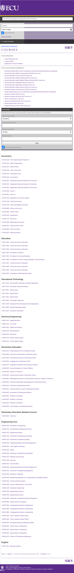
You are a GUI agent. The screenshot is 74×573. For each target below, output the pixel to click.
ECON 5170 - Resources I (9, 218)
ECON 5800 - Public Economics (11, 229)
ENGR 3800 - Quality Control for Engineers (14, 502)
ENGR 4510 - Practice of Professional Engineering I (16, 536)
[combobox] (37, 18)
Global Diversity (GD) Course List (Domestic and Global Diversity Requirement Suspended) (30, 92)
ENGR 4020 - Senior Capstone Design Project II (15, 519)
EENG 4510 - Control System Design (12, 341)
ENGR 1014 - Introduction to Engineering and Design (17, 436)
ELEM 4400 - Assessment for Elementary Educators (16, 392)
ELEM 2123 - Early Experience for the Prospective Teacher (18, 351)
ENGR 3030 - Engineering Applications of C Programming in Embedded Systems (25, 477)
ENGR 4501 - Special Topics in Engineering (14, 526)
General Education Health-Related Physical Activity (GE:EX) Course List (25, 80)
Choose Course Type (8, 129)
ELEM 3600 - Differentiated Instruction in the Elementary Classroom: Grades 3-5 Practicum (27, 378)
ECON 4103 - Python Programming (12, 163)
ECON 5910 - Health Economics (11, 232)
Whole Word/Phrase (9, 32)
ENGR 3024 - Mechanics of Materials (12, 474)
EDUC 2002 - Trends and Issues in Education (15, 245)
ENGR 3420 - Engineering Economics (12, 495)
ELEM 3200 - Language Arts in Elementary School (16, 361)
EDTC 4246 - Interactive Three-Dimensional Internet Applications (20, 304)
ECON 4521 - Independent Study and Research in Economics (19, 180)
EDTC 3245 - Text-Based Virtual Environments (15, 286)
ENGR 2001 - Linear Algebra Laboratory (13, 446)
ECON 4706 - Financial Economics (12, 201)
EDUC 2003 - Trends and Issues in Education (15, 249)
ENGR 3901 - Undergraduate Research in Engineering (17, 505)
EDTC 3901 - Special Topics (10, 290)
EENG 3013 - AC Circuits (9, 324)
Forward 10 (44, 554)
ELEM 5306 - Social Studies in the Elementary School (17, 406)
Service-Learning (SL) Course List (14, 99)
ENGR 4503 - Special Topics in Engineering (14, 533)
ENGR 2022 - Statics (8, 450)
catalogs (9, 569)
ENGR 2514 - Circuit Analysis (10, 463)
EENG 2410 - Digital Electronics (11, 320)
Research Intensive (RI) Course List (15, 94)
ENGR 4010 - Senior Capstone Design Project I (15, 515)
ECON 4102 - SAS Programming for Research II (15, 160)
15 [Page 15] (30, 554)
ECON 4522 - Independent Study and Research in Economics (19, 184)
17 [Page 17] (35, 554)
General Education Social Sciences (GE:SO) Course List (20, 89)
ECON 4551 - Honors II (8, 194)
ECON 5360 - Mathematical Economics (13, 222)
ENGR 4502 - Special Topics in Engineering (14, 529)
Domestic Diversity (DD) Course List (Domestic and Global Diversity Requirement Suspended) (31, 71)
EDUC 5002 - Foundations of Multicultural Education (17, 273)
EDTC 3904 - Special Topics (10, 297)
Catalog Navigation (8, 41)
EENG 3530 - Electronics (9, 334)
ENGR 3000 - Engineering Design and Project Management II (19, 467)
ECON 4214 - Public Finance (10, 167)
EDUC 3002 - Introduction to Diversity (12, 252)
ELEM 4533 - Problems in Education (12, 399)
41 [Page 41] (49, 554)
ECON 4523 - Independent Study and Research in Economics (19, 187)
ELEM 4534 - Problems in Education (12, 403)
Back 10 (10, 554)
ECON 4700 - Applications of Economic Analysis (15, 198)
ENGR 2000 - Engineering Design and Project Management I (19, 443)
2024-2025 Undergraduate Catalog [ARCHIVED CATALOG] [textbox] (19, 19)
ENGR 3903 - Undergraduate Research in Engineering (17, 512)
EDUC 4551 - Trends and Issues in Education (15, 263)
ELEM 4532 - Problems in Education (12, 396)
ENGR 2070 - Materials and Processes (13, 457)
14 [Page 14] (28, 554)
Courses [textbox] (4, 25)
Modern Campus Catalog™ (45, 569)
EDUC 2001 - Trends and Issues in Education (15, 242)
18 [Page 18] (38, 554)
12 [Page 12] (23, 554)
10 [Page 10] (18, 554)
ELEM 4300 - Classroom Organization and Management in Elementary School (24, 382)
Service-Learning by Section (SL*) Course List (17, 101)
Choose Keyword (7, 136)
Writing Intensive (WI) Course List (14, 103)
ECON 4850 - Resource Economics (12, 208)
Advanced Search (6, 37)
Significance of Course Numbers (14, 63)
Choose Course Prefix (8, 116)
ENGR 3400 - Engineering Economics (12, 491)
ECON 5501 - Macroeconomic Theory (12, 225)
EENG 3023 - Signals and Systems (12, 327)
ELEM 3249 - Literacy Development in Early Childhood (17, 368)
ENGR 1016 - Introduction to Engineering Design (16, 439)
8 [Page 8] (14, 554)
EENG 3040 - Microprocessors (10, 331)
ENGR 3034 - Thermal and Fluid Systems (14, 481)
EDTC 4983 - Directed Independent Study (14, 307)
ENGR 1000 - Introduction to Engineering (13, 425)
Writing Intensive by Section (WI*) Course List (17, 105)
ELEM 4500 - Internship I (9, 416)
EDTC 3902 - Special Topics (10, 293)
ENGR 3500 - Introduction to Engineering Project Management (19, 498)
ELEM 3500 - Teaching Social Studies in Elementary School (19, 375)
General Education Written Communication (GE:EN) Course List (22, 73)
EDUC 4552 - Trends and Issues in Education (15, 266)
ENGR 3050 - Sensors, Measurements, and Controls (17, 484)
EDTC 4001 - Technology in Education (13, 300)
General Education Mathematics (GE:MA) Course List (20, 85)
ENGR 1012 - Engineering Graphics (12, 432)
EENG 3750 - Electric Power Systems (12, 338)
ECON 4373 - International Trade (11, 173)
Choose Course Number (9, 122)
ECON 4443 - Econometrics (10, 177)
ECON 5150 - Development (10, 215)
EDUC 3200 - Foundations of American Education (16, 256)
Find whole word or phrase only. (13, 147)
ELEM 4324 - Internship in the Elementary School (16, 385)
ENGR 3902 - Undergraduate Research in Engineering (17, 508)
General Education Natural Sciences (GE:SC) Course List (21, 87)
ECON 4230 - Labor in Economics (11, 170)
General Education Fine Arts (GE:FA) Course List (18, 75)
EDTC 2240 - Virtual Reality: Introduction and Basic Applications (20, 283)
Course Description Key (11, 59)
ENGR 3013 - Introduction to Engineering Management (17, 470)
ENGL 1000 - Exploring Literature (11, 546)
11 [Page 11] (20, 554)
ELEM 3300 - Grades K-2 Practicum (12, 371)
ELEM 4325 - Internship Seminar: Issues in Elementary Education (20, 389)
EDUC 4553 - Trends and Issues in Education (15, 270)
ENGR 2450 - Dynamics (9, 460)
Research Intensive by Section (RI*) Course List (18, 96)
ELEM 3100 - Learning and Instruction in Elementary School (19, 358)
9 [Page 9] (16, 554)
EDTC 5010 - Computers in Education (12, 311)
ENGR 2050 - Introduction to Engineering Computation (17, 453)
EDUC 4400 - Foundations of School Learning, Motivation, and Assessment (23, 259)
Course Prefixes (9, 61)
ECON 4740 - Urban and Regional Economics (15, 205)
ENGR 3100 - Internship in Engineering (13, 488)
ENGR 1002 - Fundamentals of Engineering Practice (17, 429)
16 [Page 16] (33, 554)
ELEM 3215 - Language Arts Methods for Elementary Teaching (19, 364)
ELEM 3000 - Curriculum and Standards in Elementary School (19, 354)
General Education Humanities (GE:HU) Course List (19, 82)
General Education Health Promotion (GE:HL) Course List (21, 78)
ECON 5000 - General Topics (10, 212)
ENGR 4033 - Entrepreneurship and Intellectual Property (18, 522)
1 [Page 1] (5, 554)
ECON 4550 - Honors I (8, 191)
